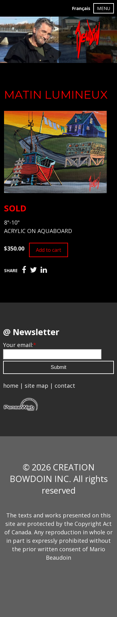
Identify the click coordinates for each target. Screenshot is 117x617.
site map (36, 385)
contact (65, 385)
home (10, 385)
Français (81, 8)
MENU (103, 8)
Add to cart (48, 249)
